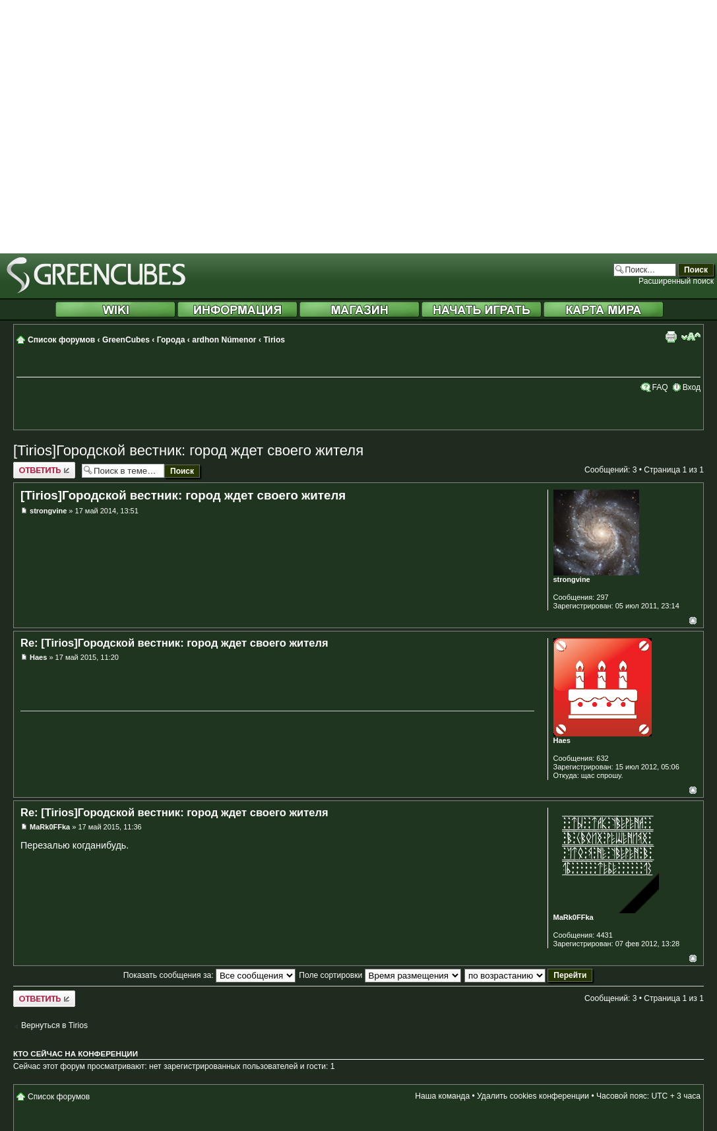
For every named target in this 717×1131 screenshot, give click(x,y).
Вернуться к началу (693, 620)
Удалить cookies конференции (533, 1096)
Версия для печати (671, 336)
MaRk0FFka (50, 827)
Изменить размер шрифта (691, 336)
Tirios (274, 339)
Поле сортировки (379, 975)
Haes (38, 657)
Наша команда (442, 1096)
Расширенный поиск (676, 281)
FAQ (660, 387)
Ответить (44, 470)
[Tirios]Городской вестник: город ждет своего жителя (188, 450)
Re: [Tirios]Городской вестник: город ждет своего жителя (174, 643)
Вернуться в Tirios (54, 1025)
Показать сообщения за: (209, 975)
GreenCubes (126, 339)
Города (171, 339)
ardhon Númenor (224, 339)
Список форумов (61, 339)
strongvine (48, 511)
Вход (692, 387)
